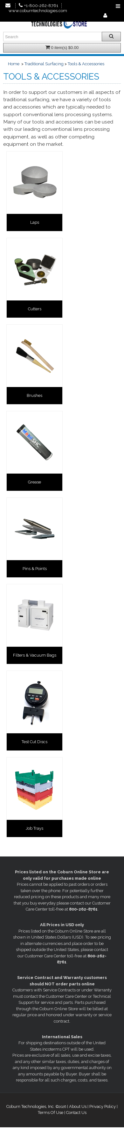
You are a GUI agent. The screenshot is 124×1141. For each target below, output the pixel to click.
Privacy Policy (102, 1106)
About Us (77, 1106)
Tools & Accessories (86, 63)
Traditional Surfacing (44, 63)
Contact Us (76, 1112)
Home (13, 63)
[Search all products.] (111, 36)
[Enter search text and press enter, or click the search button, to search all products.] (62, 36)
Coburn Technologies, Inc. (30, 1106)
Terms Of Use (50, 1112)
